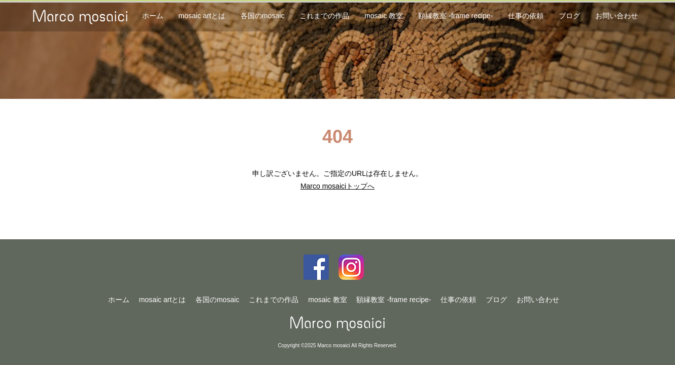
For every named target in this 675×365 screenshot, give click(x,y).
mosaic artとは (202, 16)
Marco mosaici (337, 323)
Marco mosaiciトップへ (337, 186)
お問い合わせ (616, 16)
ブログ (569, 16)
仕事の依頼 (526, 16)
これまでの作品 (324, 16)
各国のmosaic (262, 16)
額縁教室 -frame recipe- (455, 16)
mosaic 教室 (383, 16)
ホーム (152, 16)
